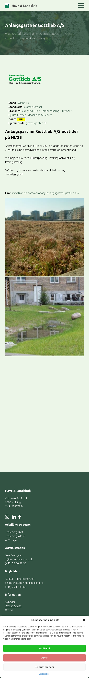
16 (27, 103)
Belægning (26, 111)
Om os (9, 610)
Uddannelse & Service (39, 115)
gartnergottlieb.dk (36, 123)
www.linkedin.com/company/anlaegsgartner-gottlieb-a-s (45, 193)
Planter (21, 115)
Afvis (44, 657)
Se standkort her (32, 107)
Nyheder (10, 602)
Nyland (21, 103)
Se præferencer (44, 667)
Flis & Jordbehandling (46, 111)
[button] (84, 620)
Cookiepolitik (44, 674)
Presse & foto (13, 606)
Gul (21, 119)
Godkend (44, 648)
